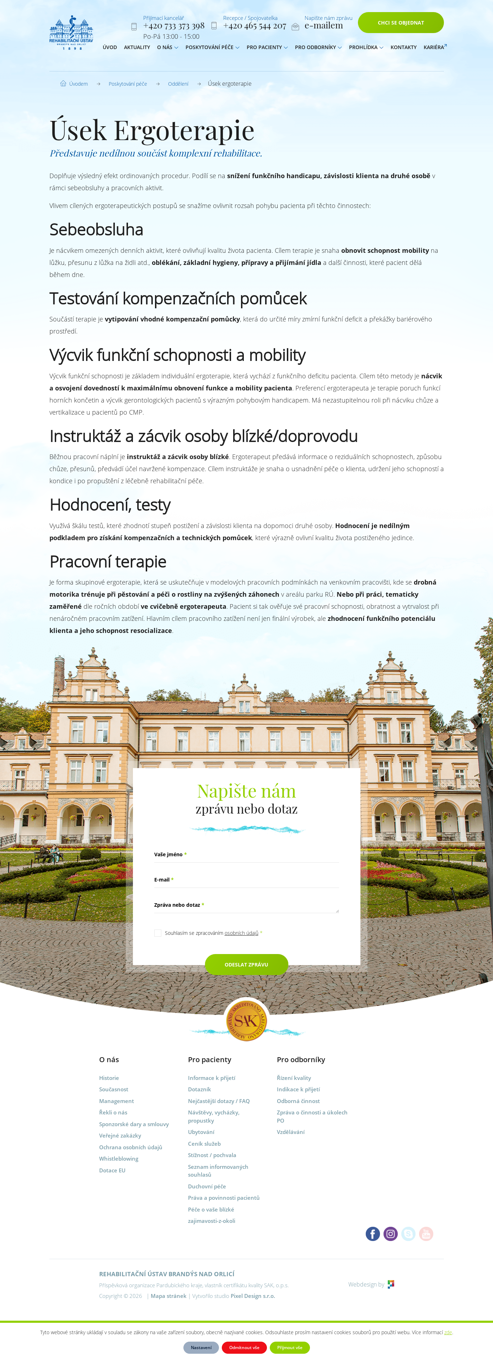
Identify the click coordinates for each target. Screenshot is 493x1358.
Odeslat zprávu (246, 964)
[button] (176, 49)
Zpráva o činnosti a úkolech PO (312, 1116)
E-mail (164, 879)
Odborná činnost (298, 1100)
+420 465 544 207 (254, 26)
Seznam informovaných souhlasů (218, 1170)
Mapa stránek (169, 1295)
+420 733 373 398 (174, 26)
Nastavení (201, 1347)
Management (116, 1100)
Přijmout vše (289, 1347)
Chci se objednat (401, 24)
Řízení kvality (294, 1077)
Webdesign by (371, 1284)
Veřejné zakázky (120, 1135)
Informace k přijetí (211, 1077)
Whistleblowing (118, 1158)
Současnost (113, 1089)
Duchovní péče (207, 1186)
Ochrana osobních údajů (130, 1147)
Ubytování (201, 1131)
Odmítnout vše (244, 1347)
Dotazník (199, 1089)
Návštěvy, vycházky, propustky (214, 1116)
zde (448, 1332)
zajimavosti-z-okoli (211, 1220)
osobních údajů (241, 933)
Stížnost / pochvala (212, 1155)
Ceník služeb (204, 1143)
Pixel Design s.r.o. (253, 1295)
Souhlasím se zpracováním (214, 933)
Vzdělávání (291, 1131)
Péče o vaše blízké (211, 1209)
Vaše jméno (170, 854)
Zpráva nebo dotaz (179, 904)
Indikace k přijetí (298, 1089)
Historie (109, 1077)
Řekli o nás (113, 1112)
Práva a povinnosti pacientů (224, 1197)
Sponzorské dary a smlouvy (134, 1124)
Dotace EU (112, 1170)
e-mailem (324, 26)
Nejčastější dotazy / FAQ (219, 1100)
